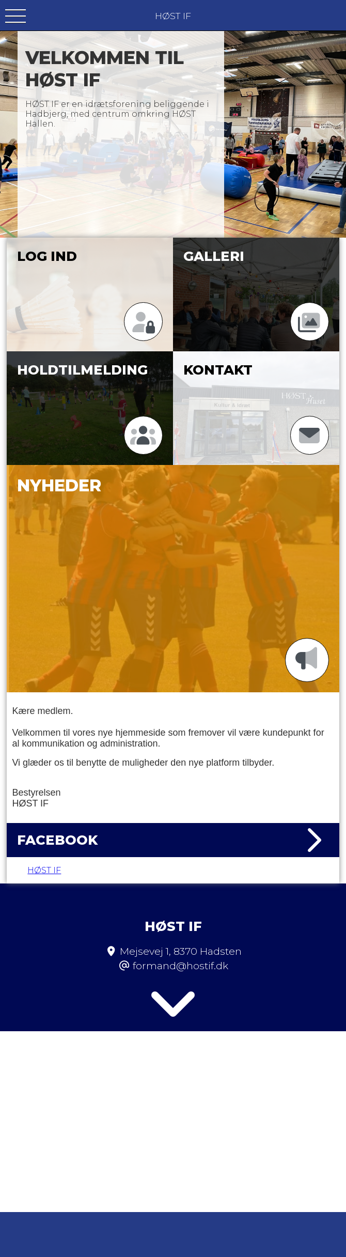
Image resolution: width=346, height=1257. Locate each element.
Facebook (172, 840)
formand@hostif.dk (180, 939)
